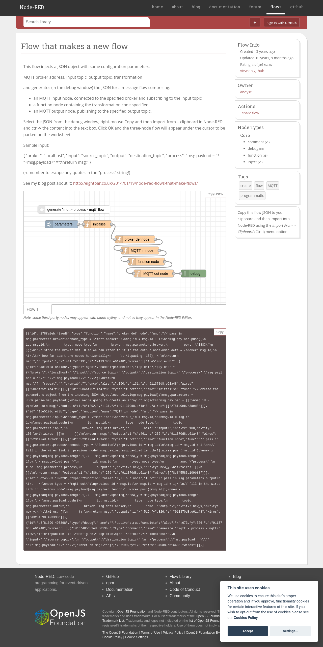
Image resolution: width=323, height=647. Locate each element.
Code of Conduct (185, 589)
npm (110, 583)
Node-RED (32, 7)
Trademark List (113, 620)
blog (196, 6)
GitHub (112, 576)
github (297, 6)
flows (275, 6)
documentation (224, 6)
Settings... (290, 631)
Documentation (119, 589)
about (177, 6)
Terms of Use (150, 632)
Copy (220, 332)
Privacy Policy (173, 632)
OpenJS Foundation (132, 611)
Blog (237, 576)
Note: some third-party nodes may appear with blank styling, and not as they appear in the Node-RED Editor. (107, 317)
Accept (248, 631)
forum (255, 6)
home (157, 6)
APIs (110, 596)
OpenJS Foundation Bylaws (206, 632)
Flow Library (181, 576)
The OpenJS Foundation (120, 632)
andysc (246, 92)
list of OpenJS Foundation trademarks (216, 620)
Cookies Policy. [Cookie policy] (246, 618)
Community (180, 596)
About (175, 583)
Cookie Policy (112, 637)
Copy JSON (215, 194)
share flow (250, 113)
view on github (252, 70)
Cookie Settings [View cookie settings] (136, 637)
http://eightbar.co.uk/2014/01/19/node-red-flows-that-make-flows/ (135, 183)
